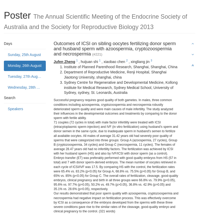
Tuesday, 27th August (25, 76)
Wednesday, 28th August (27, 87)
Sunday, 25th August (24, 55)
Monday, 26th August (25, 66)
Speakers (15, 109)
